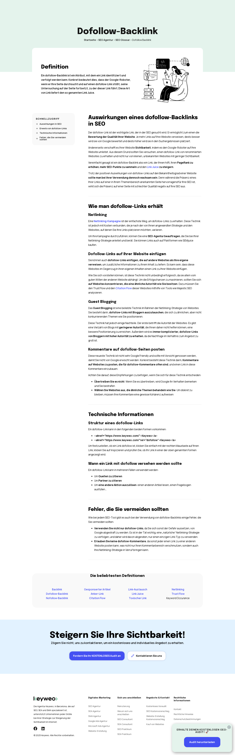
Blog (132, 7)
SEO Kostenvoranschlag (157, 711)
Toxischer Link (138, 598)
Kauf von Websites (155, 724)
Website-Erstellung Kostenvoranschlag (155, 718)
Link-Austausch (137, 589)
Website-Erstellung (97, 730)
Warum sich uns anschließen (124, 713)
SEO (83, 7)
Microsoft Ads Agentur (99, 726)
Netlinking (178, 589)
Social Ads (105, 7)
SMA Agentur (94, 716)
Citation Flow (124, 288)
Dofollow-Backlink (57, 593)
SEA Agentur (94, 711)
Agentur (120, 7)
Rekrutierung (123, 706)
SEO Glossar (122, 40)
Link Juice (153, 167)
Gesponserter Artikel (97, 589)
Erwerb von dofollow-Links (51, 128)
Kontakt (144, 7)
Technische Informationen (51, 133)
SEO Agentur (105, 40)
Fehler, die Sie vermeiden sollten (51, 138)
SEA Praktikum (124, 734)
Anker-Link (97, 593)
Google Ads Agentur (97, 721)
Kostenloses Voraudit (156, 706)
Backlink (57, 589)
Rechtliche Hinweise (183, 714)
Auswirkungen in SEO (48, 124)
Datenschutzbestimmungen (187, 719)
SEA (93, 7)
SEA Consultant (124, 724)
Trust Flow (178, 593)
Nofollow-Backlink (57, 598)
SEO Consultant (125, 719)
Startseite (90, 40)
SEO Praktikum (124, 729)
